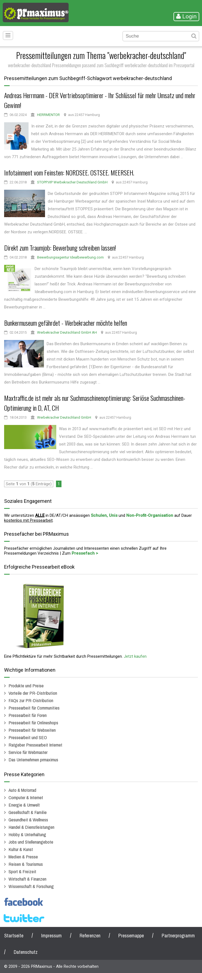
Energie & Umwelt (24, 805)
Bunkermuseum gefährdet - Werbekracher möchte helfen (65, 323)
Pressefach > (85, 553)
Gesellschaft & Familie (28, 812)
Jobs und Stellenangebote (31, 842)
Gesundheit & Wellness (28, 819)
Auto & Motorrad (22, 790)
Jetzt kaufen (135, 656)
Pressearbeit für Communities (34, 708)
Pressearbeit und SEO (28, 737)
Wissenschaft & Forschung (31, 886)
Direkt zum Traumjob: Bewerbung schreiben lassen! (60, 248)
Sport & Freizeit (22, 871)
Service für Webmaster (28, 752)
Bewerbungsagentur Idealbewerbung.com (70, 257)
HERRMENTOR (48, 115)
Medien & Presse (23, 856)
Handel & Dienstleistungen (31, 827)
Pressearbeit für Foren (28, 715)
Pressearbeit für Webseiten (32, 730)
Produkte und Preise (26, 685)
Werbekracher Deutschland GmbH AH (67, 332)
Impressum (51, 935)
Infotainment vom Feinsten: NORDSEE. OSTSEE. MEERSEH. (69, 172)
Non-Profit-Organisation (149, 515)
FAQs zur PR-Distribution (31, 700)
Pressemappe (131, 935)
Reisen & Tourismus (26, 864)
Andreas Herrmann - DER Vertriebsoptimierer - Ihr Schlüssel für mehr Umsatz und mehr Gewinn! (99, 100)
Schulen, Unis (104, 515)
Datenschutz (26, 952)
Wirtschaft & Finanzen (27, 879)
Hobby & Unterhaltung (27, 834)
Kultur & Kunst (21, 849)
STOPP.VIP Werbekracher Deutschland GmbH (72, 182)
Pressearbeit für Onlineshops (33, 722)
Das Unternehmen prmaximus (33, 759)
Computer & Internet (26, 797)
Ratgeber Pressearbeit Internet (35, 745)
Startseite (13, 935)
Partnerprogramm (178, 935)
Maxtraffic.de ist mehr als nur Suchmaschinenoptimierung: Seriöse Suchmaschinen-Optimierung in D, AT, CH (94, 403)
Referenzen (90, 935)
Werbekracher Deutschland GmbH (64, 417)
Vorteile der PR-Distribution (33, 693)
